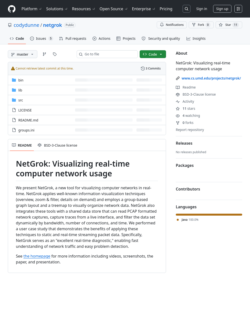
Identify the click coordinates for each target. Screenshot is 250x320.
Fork (201, 24)
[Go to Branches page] (44, 54)
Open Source (114, 8)
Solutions (57, 8)
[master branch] (22, 54)
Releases (184, 143)
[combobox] (109, 54)
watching (188, 115)
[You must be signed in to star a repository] (229, 24)
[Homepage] (12, 9)
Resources (84, 8)
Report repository (190, 129)
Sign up (222, 8)
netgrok (52, 25)
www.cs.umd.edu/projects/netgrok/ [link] (211, 78)
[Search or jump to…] (186, 8)
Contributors (188, 189)
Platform (31, 8)
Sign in (201, 8)
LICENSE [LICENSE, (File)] (25, 110)
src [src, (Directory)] (20, 100)
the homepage (36, 256)
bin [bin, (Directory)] (20, 80)
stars (185, 108)
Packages (185, 165)
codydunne (26, 25)
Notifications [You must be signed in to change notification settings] (172, 25)
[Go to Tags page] (55, 54)
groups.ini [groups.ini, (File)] (26, 130)
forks (185, 122)
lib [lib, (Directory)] (20, 90)
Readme (186, 87)
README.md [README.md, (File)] (28, 120)
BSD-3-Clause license (196, 94)
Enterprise (144, 8)
